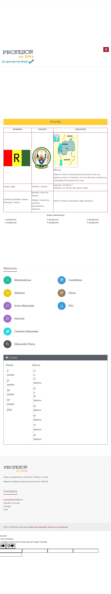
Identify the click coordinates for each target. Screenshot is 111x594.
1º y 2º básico (34, 377)
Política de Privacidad (37, 527)
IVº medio (7, 402)
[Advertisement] (55, 26)
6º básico (34, 417)
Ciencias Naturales (26, 331)
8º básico (34, 437)
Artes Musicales (24, 305)
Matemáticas (22, 280)
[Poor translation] (10, 546)
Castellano (75, 280)
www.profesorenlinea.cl (13, 500)
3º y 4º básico (34, 394)
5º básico (34, 408)
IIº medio (7, 382)
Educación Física (24, 344)
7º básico (34, 427)
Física (72, 293)
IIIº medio (7, 392)
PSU (71, 305)
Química (19, 293)
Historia (19, 318)
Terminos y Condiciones (58, 527)
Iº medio (7, 373)
